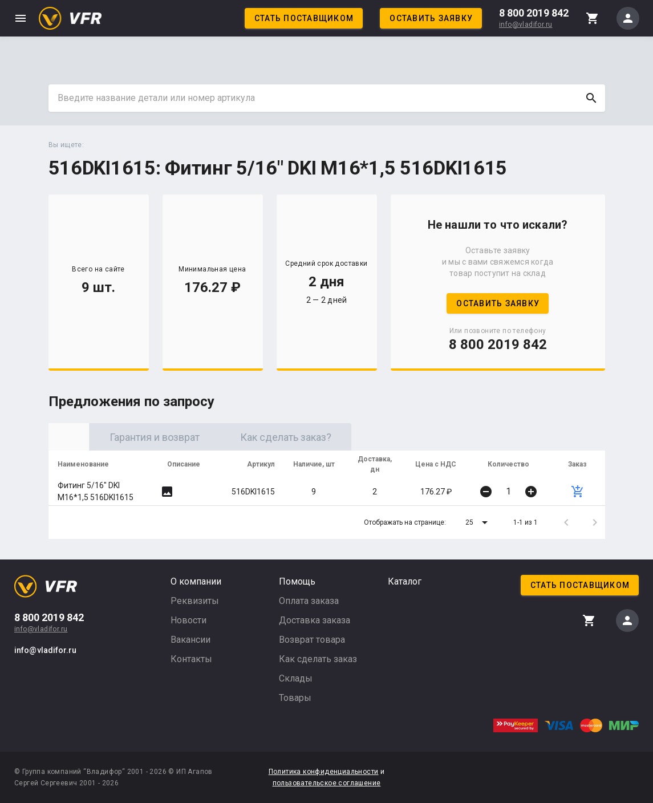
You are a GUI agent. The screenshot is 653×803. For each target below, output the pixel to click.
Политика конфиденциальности (324, 772)
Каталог (404, 581)
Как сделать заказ (318, 659)
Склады (296, 678)
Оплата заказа (309, 600)
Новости (188, 620)
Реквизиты (195, 600)
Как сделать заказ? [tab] (376, 437)
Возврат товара (312, 639)
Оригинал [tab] (114, 437)
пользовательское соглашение (327, 783)
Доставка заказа (314, 620)
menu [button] (20, 18)
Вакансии (190, 639)
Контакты (191, 659)
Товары (295, 697)
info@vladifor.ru (525, 25)
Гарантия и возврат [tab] (245, 437)
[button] (478, 522)
